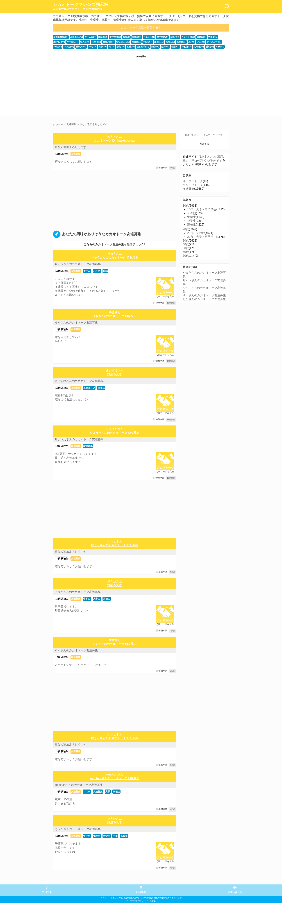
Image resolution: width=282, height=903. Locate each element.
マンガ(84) (216, 42)
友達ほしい (89, 387)
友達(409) (168, 37)
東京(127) (151, 42)
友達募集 (75, 154)
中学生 (86, 598)
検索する (204, 143)
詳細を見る (114, 374)
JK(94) (171, 42)
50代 (186, 248)
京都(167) (119, 42)
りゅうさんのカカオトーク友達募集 (78, 264)
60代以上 (189, 255)
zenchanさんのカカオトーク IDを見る (114, 778)
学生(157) (130, 42)
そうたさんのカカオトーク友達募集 (78, 591)
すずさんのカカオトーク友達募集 (76, 650)
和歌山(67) (158, 46)
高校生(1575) (75, 37)
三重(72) (105, 46)
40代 (186, 244)
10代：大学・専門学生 (201, 209)
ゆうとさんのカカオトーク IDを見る (114, 545)
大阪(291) (204, 37)
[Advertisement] (96, 88)
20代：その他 (196, 233)
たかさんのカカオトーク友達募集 (204, 299)
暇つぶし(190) (106, 42)
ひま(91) (180, 42)
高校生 (101, 387)
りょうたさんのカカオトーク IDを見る (114, 432)
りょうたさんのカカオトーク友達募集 (79, 439)
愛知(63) (180, 46)
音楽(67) (147, 46)
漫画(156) (140, 42)
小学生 (191, 220)
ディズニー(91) (193, 42)
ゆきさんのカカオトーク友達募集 (76, 322)
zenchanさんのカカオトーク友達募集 (79, 784)
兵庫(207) (81, 42)
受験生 (96, 836)
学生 (115, 836)
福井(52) (199, 46)
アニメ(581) (143, 37)
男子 (107, 791)
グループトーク (193, 184)
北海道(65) (169, 46)
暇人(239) (70, 42)
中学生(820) (111, 37)
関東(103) (162, 42)
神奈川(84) (58, 46)
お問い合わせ (234, 892)
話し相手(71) (117, 46)
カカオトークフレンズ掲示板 (80, 6)
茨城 (105, 270)
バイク (96, 270)
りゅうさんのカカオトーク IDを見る (114, 257)
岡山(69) (128, 46)
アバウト (47, 892)
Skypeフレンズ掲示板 (205, 160)
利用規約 (141, 892)
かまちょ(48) (211, 46)
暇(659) (122, 37)
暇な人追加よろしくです (70, 147)
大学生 (96, 598)
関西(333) (193, 37)
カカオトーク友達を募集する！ (141, 27)
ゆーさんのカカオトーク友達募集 (204, 295)
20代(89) (206, 42)
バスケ (86, 791)
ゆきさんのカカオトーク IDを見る (115, 316)
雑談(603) (132, 37)
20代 (186, 229)
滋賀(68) (138, 46)
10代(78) (69, 46)
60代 (186, 251)
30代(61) (190, 46)
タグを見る (141, 56)
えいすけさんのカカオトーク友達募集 (79, 380)
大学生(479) (156, 37)
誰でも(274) (216, 37)
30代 (186, 240)
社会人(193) (93, 42)
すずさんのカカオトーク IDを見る (115, 643)
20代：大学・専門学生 (201, 236)
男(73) (87, 46)
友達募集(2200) (60, 37)
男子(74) (78, 46)
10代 (186, 205)
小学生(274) (58, 42)
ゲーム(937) (88, 37)
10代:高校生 (61, 154)
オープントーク (193, 181)
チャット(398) (181, 37)
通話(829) (100, 37)
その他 (191, 213)
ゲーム (86, 270)
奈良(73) (95, 46)
